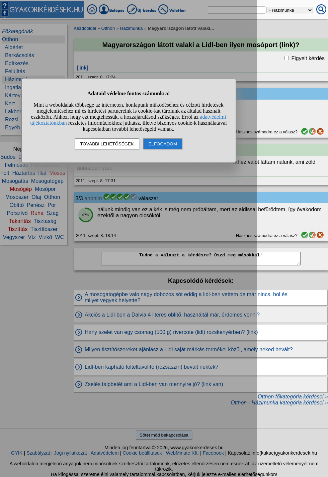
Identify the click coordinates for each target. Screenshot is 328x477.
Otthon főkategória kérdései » (293, 396)
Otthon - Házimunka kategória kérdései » (279, 402)
